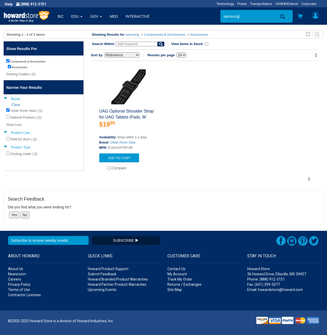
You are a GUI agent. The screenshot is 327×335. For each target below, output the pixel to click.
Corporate (308, 4)
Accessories (199, 34)
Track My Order (179, 279)
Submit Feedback (102, 274)
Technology (225, 4)
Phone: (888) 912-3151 (266, 279)
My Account (177, 274)
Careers (14, 279)
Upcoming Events (102, 290)
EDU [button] (76, 16)
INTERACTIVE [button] (138, 16)
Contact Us (176, 269)
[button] (300, 17)
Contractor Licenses (24, 295)
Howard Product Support (108, 269)
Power (242, 4)
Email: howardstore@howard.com (275, 290)
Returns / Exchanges (184, 284)
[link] (243, 322)
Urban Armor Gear (123, 142)
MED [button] (114, 16)
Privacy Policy (19, 284)
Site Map (174, 290)
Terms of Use (19, 290)
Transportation (261, 4)
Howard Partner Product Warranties (117, 284)
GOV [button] (96, 16)
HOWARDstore (287, 4)
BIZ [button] (60, 16)
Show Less (14, 125)
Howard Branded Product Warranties (118, 279)
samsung (132, 34)
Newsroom (17, 274)
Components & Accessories (164, 34)
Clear (15, 105)
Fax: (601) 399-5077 (263, 284)
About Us (15, 269)
